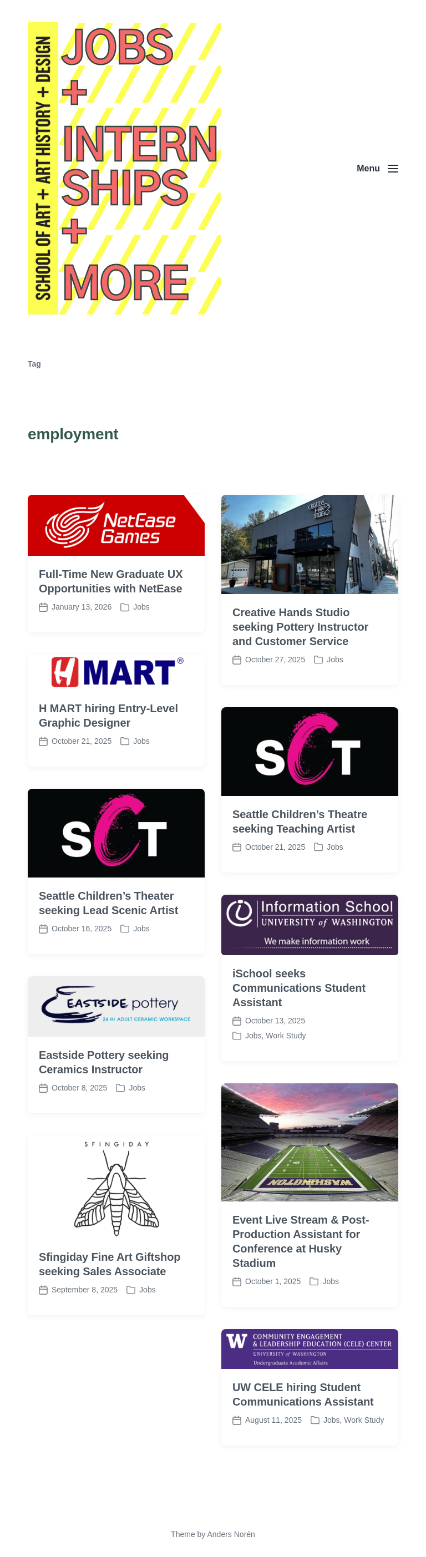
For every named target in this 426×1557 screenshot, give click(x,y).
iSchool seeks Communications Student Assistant (299, 1021)
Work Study (286, 1068)
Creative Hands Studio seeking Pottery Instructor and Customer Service (300, 660)
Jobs (141, 640)
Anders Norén (231, 1534)
